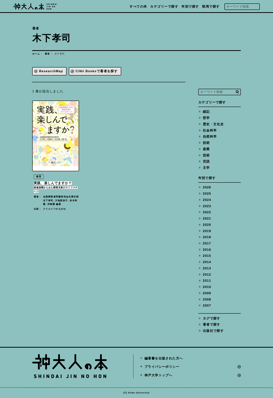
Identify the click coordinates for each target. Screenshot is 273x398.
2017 (207, 243)
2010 (207, 287)
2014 (207, 262)
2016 (207, 249)
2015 (207, 256)
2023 (207, 206)
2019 (207, 231)
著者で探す (211, 324)
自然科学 (210, 136)
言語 (206, 161)
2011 (207, 280)
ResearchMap (51, 71)
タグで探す (211, 318)
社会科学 (210, 130)
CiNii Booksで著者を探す (97, 71)
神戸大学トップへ (158, 375)
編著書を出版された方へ (163, 358)
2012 (207, 274)
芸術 (206, 155)
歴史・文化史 (213, 124)
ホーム (36, 53)
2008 (207, 299)
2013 (207, 268)
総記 (206, 111)
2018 (207, 237)
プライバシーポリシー (161, 367)
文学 (206, 167)
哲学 (206, 118)
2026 (207, 187)
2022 (207, 212)
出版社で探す (213, 331)
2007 (207, 305)
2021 (207, 218)
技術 (206, 143)
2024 (207, 199)
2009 (207, 293)
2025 (207, 193)
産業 (206, 149)
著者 (47, 53)
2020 (207, 224)
